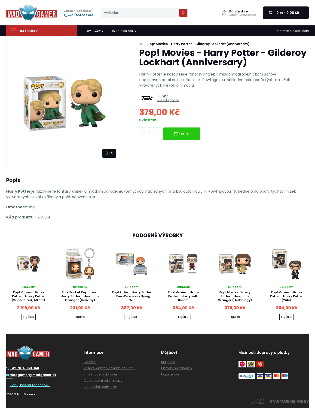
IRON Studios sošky (122, 31)
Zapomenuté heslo (242, 14)
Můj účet (168, 362)
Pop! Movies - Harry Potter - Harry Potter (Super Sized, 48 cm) (28, 296)
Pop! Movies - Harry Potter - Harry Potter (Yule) (286, 296)
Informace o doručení (292, 31)
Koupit (181, 133)
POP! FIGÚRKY (93, 31)
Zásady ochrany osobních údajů (109, 368)
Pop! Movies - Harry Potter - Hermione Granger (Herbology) (235, 296)
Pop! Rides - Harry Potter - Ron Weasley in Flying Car (131, 296)
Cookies (90, 362)
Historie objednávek (177, 368)
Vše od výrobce (168, 100)
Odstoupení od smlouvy (103, 380)
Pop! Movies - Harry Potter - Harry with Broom (183, 296)
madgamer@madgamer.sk (31, 375)
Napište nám (171, 374)
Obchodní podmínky (100, 387)
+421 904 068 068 (79, 15)
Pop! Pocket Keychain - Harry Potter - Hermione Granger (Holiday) (80, 296)
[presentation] (144, 13)
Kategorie (24, 31)
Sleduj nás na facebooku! (28, 385)
